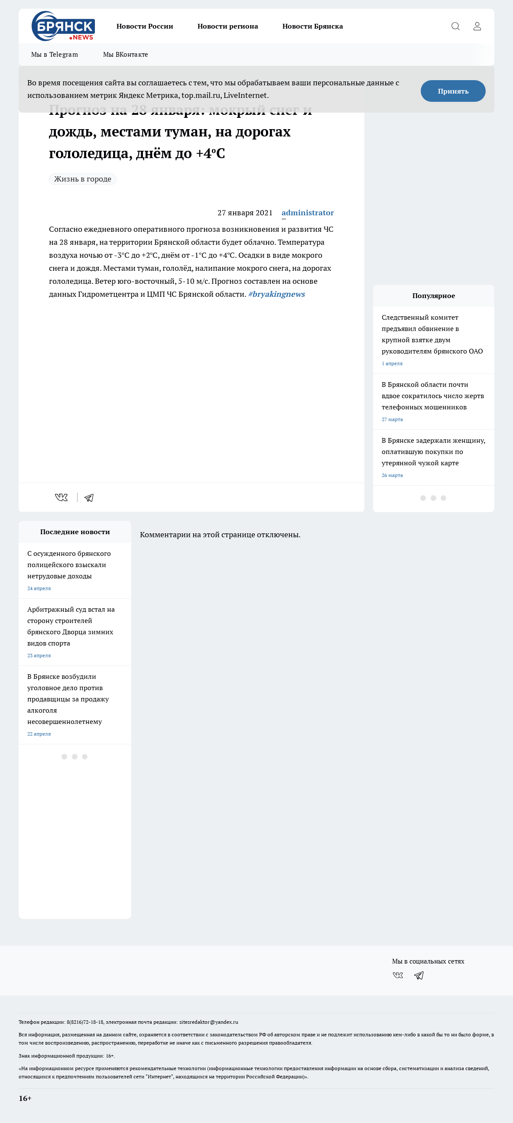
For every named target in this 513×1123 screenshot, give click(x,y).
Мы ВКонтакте (126, 54)
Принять (453, 91)
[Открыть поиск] (455, 26)
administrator (308, 212)
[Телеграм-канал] (419, 975)
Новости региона (228, 26)
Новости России (145, 26)
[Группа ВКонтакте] (398, 975)
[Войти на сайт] (477, 26)
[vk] (62, 497)
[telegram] (92, 497)
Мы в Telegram (54, 54)
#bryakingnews (276, 294)
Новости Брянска (312, 26)
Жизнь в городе (82, 179)
